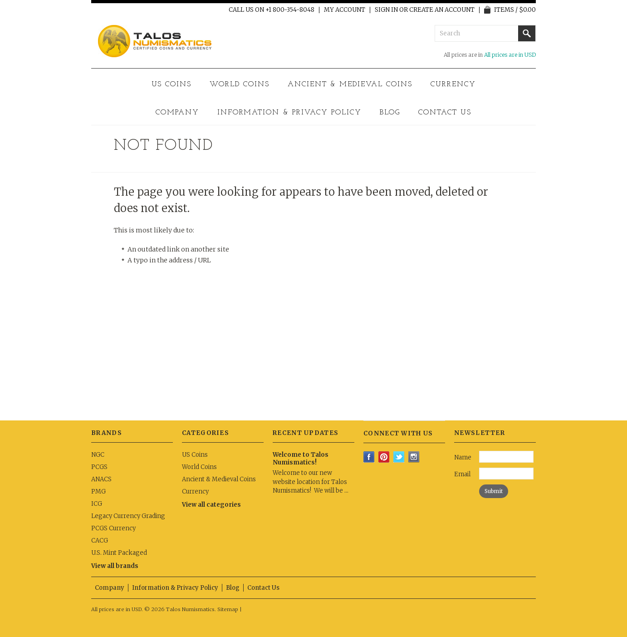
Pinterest (384, 457)
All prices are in (510, 54)
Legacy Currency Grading (128, 516)
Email (462, 474)
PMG (98, 491)
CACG (99, 540)
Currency (453, 84)
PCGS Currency (113, 528)
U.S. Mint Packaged (119, 553)
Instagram (414, 457)
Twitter (399, 457)
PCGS (99, 467)
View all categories (211, 505)
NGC (97, 455)
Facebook (369, 457)
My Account (344, 10)
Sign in (386, 10)
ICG (96, 504)
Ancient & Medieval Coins (350, 84)
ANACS (101, 479)
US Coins (172, 84)
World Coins (239, 84)
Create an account (442, 10)
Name (462, 457)
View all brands (114, 566)
